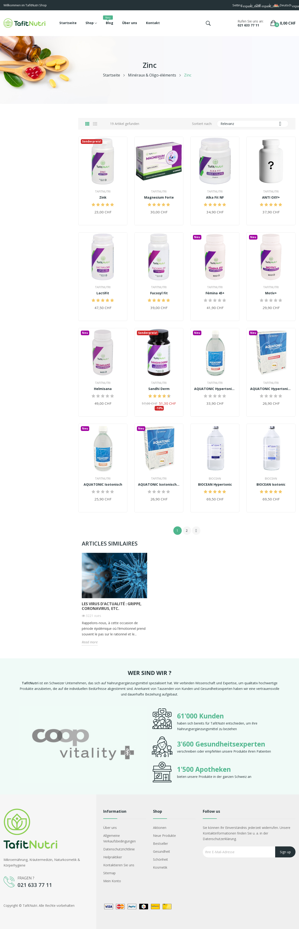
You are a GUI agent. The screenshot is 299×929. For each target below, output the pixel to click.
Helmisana (103, 389)
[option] (83, 745)
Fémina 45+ (215, 293)
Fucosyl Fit (159, 293)
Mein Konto (112, 881)
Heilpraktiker (112, 857)
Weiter (196, 530)
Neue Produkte (164, 835)
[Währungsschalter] (260, 6)
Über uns (110, 827)
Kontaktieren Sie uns (118, 865)
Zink (103, 197)
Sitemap (109, 873)
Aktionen (159, 827)
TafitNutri (102, 191)
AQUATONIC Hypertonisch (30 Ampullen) (271, 389)
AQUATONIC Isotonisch (103, 484)
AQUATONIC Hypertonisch (215, 389)
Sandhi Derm (159, 389)
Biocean (215, 478)
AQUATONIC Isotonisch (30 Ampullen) (159, 484)
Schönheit (160, 859)
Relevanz (253, 124)
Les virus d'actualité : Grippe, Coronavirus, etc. (112, 606)
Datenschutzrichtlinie (119, 849)
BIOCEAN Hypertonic (215, 484)
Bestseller (160, 843)
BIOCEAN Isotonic (270, 484)
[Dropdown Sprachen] (284, 6)
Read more (90, 642)
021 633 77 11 (248, 25)
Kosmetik (160, 867)
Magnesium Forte (159, 197)
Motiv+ (271, 293)
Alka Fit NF (215, 197)
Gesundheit (161, 851)
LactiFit (102, 293)
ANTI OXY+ (271, 197)
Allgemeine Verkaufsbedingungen (119, 838)
